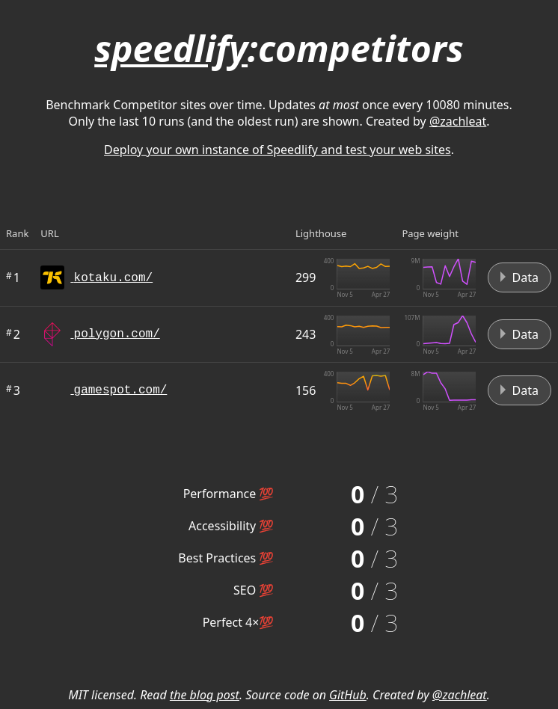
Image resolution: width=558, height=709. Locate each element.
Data (519, 277)
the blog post (204, 695)
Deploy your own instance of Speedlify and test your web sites (277, 149)
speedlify (171, 48)
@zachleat (457, 121)
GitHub (348, 695)
